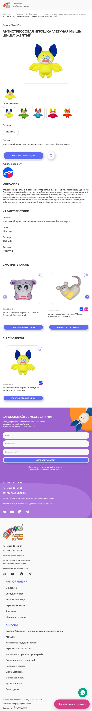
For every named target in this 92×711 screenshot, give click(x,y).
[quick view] (23, 288)
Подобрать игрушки (72, 704)
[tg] (27, 512)
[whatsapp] (20, 512)
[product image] (46, 61)
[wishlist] (40, 275)
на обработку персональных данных (46, 469)
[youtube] (12, 512)
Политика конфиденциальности (17, 704)
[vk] (4, 512)
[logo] (46, 532)
